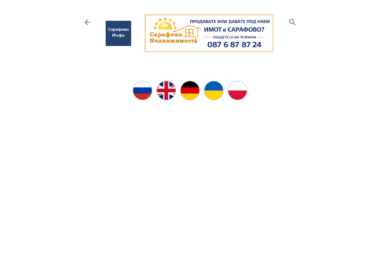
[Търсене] (292, 20)
